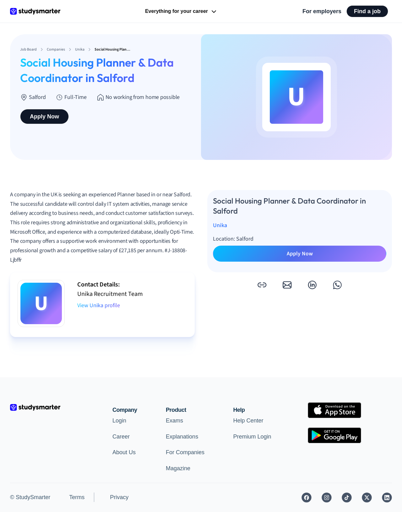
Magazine (178, 468)
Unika (220, 225)
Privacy (119, 497)
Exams (174, 420)
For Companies (185, 452)
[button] (262, 285)
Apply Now (44, 116)
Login (119, 420)
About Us (124, 452)
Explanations (182, 436)
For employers (321, 11)
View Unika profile (98, 305)
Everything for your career (181, 11)
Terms (76, 497)
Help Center (248, 420)
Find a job (367, 11)
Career (121, 436)
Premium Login (252, 436)
